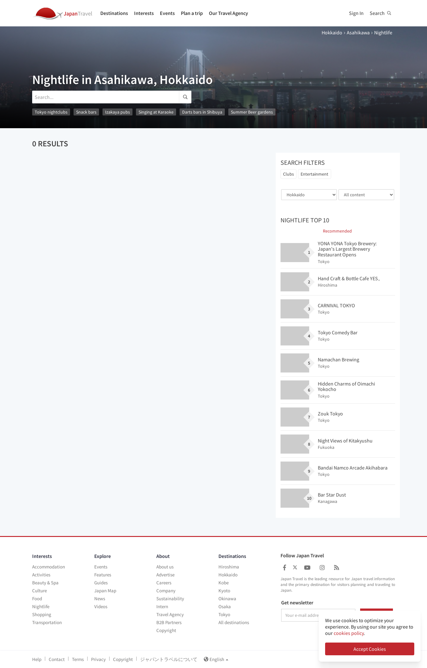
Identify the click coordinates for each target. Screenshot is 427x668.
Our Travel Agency (228, 13)
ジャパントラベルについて (168, 659)
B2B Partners (168, 622)
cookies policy (349, 633)
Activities (41, 575)
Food (37, 598)
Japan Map (105, 591)
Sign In (356, 13)
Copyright (166, 630)
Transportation (47, 622)
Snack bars (86, 112)
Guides (101, 583)
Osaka (224, 606)
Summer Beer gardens (252, 112)
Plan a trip (192, 13)
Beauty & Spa (45, 583)
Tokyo (224, 614)
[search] (185, 97)
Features (102, 575)
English (216, 659)
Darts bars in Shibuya (202, 112)
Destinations (114, 13)
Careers (163, 583)
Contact (57, 659)
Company (165, 591)
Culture (39, 591)
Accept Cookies (369, 649)
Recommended (337, 231)
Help (36, 659)
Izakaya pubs (117, 112)
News (99, 598)
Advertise (165, 575)
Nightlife (40, 606)
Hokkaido (332, 32)
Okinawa (227, 598)
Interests (144, 13)
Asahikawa (358, 32)
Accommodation (48, 567)
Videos (100, 606)
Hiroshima (228, 567)
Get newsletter (297, 603)
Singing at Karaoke (156, 112)
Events (167, 13)
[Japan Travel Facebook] (284, 567)
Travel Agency (170, 614)
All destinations (233, 622)
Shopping (41, 614)
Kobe (223, 583)
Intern (162, 606)
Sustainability (170, 598)
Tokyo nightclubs (51, 112)
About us (165, 567)
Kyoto (224, 591)
